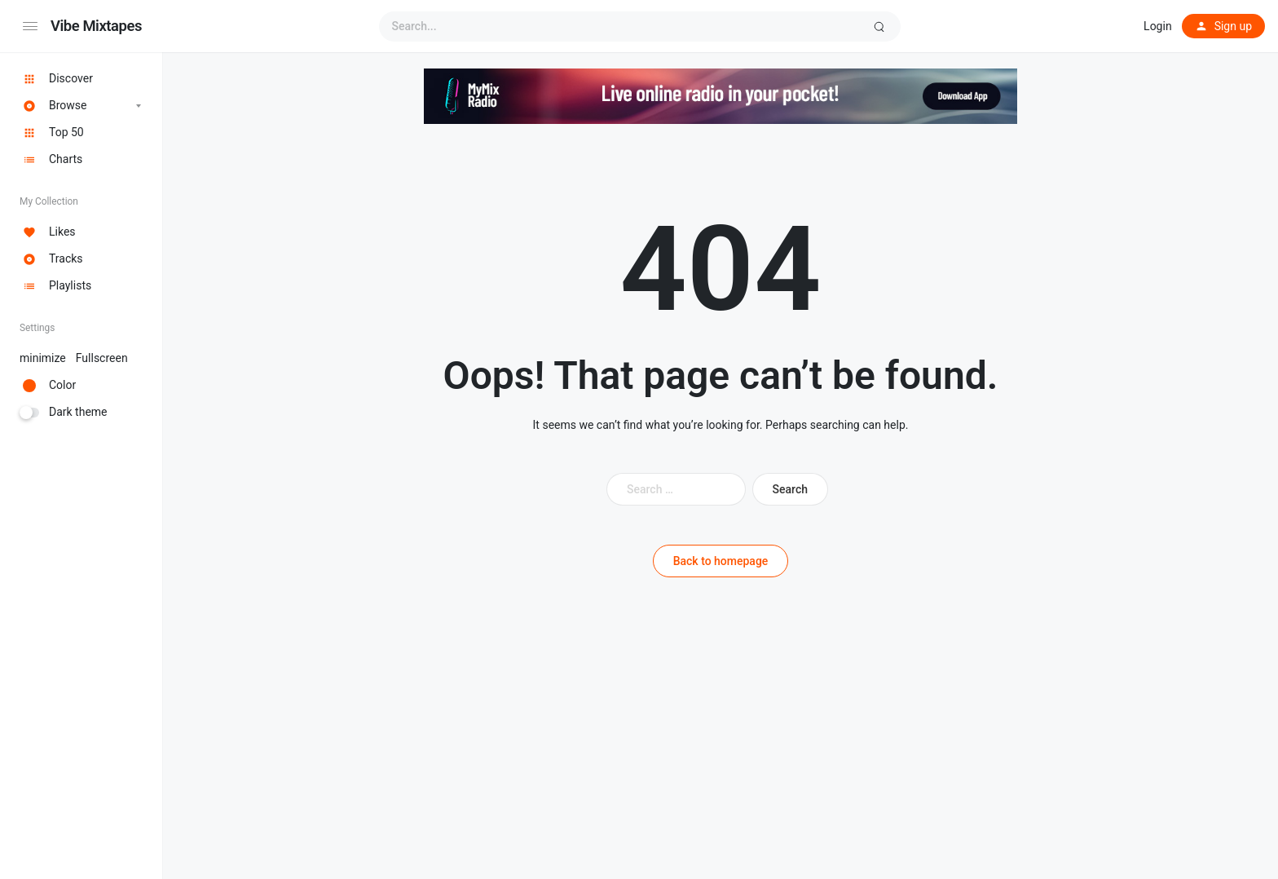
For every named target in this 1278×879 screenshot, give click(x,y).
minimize (74, 358)
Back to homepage (721, 561)
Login (1158, 26)
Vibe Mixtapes (96, 25)
